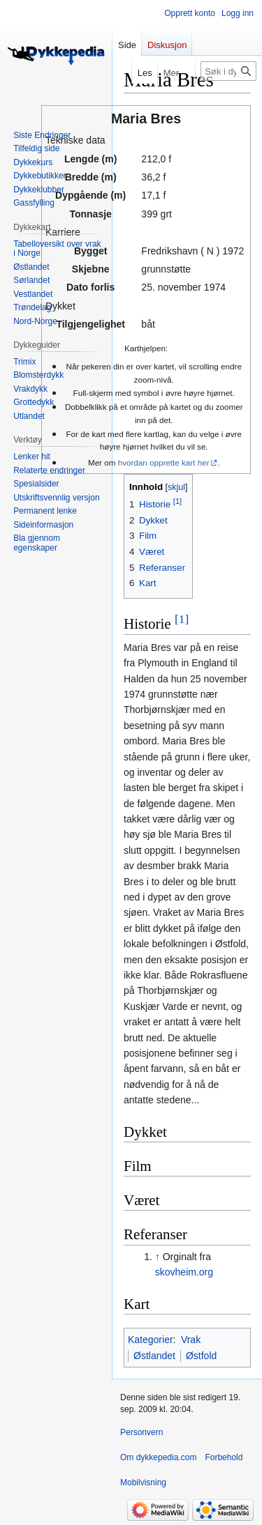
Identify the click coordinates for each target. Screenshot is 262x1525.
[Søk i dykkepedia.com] (228, 71)
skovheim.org (184, 1272)
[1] (182, 619)
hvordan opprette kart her (164, 462)
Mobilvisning (143, 1482)
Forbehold (223, 1457)
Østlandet (154, 1355)
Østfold (201, 1355)
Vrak (191, 1339)
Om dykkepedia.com (158, 1457)
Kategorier (150, 1339)
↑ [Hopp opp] (157, 1256)
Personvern (141, 1432)
